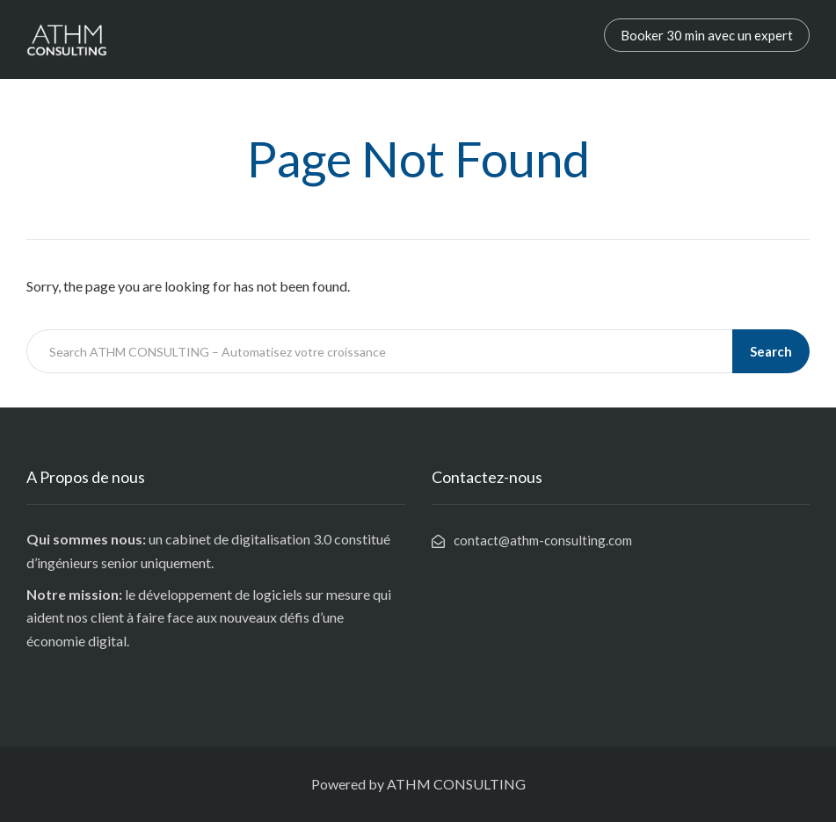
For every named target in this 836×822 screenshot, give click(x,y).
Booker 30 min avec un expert (707, 35)
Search (771, 351)
